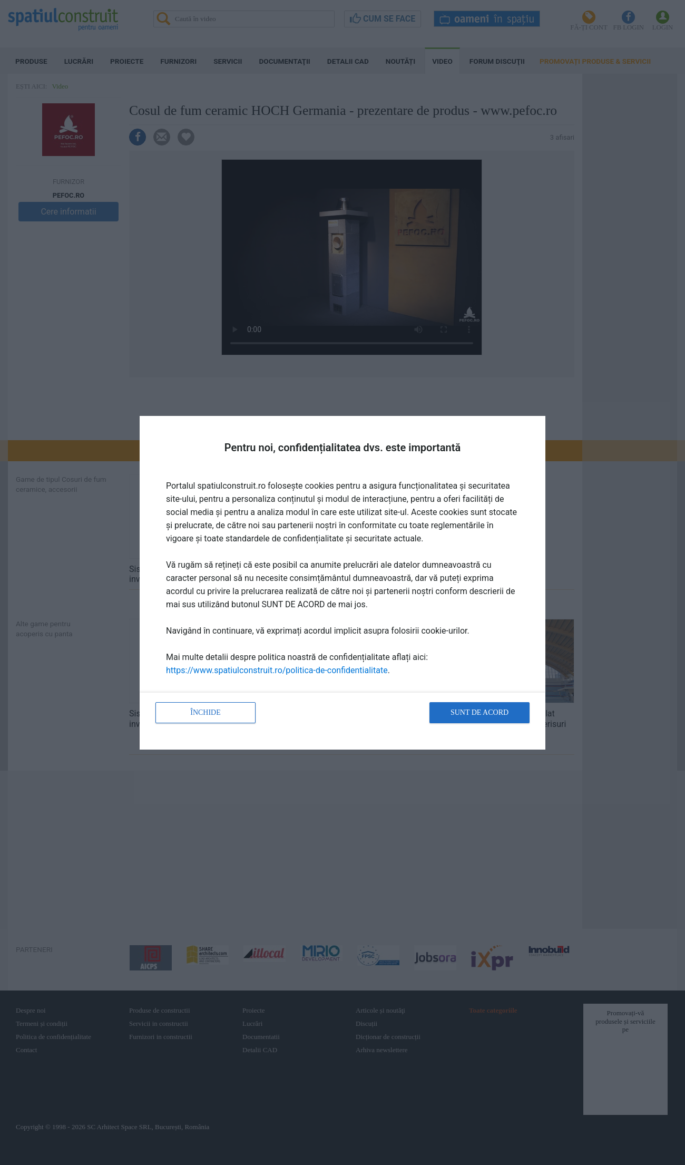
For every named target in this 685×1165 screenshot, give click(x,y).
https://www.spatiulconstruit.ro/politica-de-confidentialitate (277, 670)
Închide (205, 712)
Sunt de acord (479, 712)
